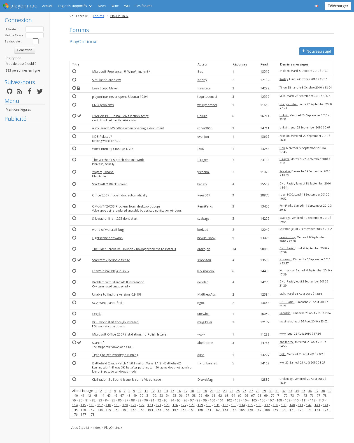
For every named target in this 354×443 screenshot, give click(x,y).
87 (126, 400)
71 (279, 395)
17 (185, 391)
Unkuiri (202, 116)
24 (231, 391)
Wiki (127, 6)
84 (107, 400)
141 (300, 405)
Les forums (143, 6)
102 (229, 400)
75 (305, 395)
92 (159, 400)
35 (303, 391)
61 (213, 395)
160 (200, 410)
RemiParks (205, 206)
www (201, 334)
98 (198, 400)
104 (246, 400)
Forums (98, 16)
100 (212, 400)
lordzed (202, 229)
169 (275, 410)
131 (217, 405)
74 (298, 395)
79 (74, 400)
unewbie (203, 314)
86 (120, 400)
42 (89, 395)
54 (168, 395)
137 (267, 405)
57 (187, 395)
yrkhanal (203, 172)
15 (172, 391)
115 (83, 405)
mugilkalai (204, 322)
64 (233, 395)
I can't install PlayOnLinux (110, 271)
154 (150, 410)
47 (122, 395)
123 (150, 405)
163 (225, 410)
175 (325, 410)
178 (91, 414)
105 (254, 400)
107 (271, 400)
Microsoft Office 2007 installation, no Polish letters (129, 334)
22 (218, 391)
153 (141, 410)
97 (192, 400)
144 (325, 405)
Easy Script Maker (105, 88)
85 (113, 400)
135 (250, 405)
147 (91, 410)
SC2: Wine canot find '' (108, 303)
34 (297, 391)
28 (257, 391)
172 (300, 410)
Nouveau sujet (316, 51)
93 (166, 400)
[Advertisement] (25, 192)
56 (181, 395)
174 (317, 410)
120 (125, 405)
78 (325, 395)
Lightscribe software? (107, 238)
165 (242, 410)
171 (292, 410)
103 (237, 400)
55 (174, 395)
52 (154, 395)
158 (183, 410)
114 (75, 405)
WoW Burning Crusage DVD (112, 149)
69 (266, 395)
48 (128, 395)
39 (329, 391)
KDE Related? (102, 136)
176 (75, 414)
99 (205, 400)
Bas (200, 71)
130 (208, 405)
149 (108, 410)
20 (205, 391)
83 (100, 400)
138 (275, 405)
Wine (115, 6)
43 (96, 395)
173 (309, 410)
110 (296, 400)
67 (253, 395)
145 (75, 410)
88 (133, 400)
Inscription (13, 58)
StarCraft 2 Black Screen (110, 184)
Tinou (283, 87)
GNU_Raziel (286, 183)
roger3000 (204, 128)
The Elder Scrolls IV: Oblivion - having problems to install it (134, 249)
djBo (200, 355)
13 (159, 391)
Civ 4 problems (103, 105)
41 (82, 395)
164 (233, 410)
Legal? (96, 314)
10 (140, 391)
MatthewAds (206, 294)
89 (139, 400)
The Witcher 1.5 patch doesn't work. (118, 160)
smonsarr (204, 260)
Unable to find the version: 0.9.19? (116, 294)
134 (242, 405)
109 (287, 400)
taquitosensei (207, 96)
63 (226, 395)
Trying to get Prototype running (115, 355)
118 (108, 405)
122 (141, 405)
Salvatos (284, 171)
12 (153, 391)
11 (146, 391)
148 (100, 410)
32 (284, 391)
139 (283, 405)
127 (183, 405)
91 (152, 400)
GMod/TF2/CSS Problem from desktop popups (126, 206)
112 (312, 400)
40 (76, 395)
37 (316, 391)
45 (109, 395)
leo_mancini (205, 271)
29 (264, 391)
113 (321, 400)
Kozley (202, 80)
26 (244, 391)
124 (158, 405)
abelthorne (205, 342)
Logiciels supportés (72, 6)
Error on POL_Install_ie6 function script (120, 116)
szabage (203, 218)
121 (133, 405)
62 (220, 395)
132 (225, 405)
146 (83, 410)
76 (312, 395)
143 (317, 405)
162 (217, 410)
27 (251, 391)
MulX (282, 96)
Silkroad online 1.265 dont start (114, 218)
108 (279, 400)
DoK (200, 149)
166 (250, 410)
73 (292, 395)
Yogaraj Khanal (103, 172)
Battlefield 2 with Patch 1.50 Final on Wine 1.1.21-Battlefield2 (136, 363)
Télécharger (338, 5)
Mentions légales (18, 109)
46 (115, 395)
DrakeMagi (205, 379)
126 (175, 405)
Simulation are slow (106, 80)
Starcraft (98, 342)
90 (146, 400)
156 (167, 410)
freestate (204, 88)
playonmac (20, 6)
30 (270, 391)
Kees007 (203, 195)
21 (212, 391)
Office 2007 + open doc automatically (119, 195)
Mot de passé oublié (21, 63)
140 (292, 405)
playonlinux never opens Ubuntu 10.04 (120, 96)
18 (192, 391)
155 (158, 410)
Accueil (47, 6)
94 (172, 400)
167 (258, 410)
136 (258, 405)
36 (310, 391)
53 (161, 395)
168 (267, 410)
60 (207, 395)
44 (102, 395)
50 (141, 395)
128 (192, 405)
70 (272, 395)
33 (290, 391)
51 (148, 395)
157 (175, 410)
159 (192, 410)
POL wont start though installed (115, 322)
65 (240, 395)
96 (185, 400)
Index (96, 427)
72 (285, 395)
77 (318, 395)
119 (116, 405)
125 (167, 405)
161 (208, 410)
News (102, 6)
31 (277, 391)
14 (166, 391)
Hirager (202, 160)
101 (221, 400)
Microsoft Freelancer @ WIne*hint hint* (121, 71)
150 (116, 410)
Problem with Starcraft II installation (118, 282)
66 (246, 395)
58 (194, 395)
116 (91, 405)
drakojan (203, 249)
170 (283, 410)
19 (198, 391)
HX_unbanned (207, 363)
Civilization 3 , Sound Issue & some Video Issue (126, 379)
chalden (284, 71)
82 (93, 400)
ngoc (201, 303)
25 (238, 391)
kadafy (202, 184)
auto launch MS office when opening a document (128, 128)
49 (135, 395)
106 (262, 400)
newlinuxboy (206, 238)
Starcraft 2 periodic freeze (111, 260)
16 (179, 391)
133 (233, 405)
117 (100, 405)
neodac (202, 282)
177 (83, 414)
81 (87, 400)
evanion (203, 136)
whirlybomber (207, 105)
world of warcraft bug (108, 229)
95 (179, 400)
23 (225, 391)
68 (259, 395)
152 (133, 410)
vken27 (284, 362)
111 (304, 400)
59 (200, 395)
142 (309, 405)
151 (125, 410)
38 (323, 391)
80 (80, 400)
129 (200, 405)
